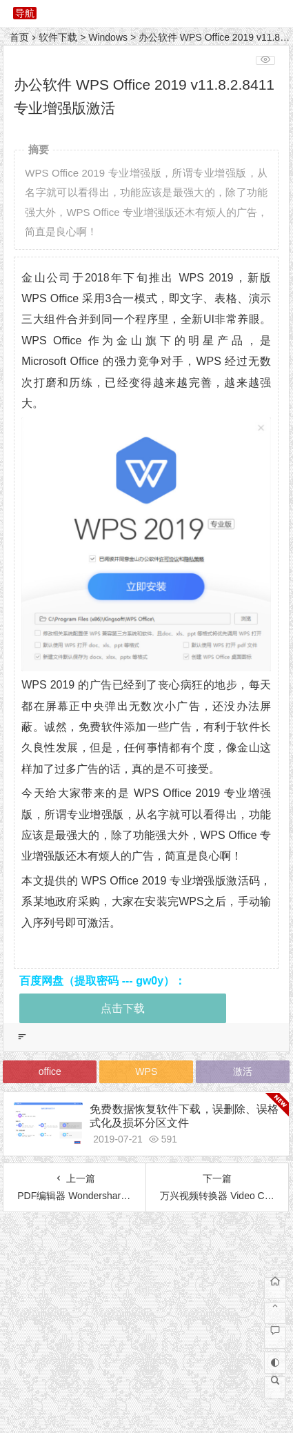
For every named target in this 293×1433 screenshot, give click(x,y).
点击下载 (123, 1008)
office (50, 1071)
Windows (108, 37)
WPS (146, 1071)
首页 (19, 37)
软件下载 (58, 37)
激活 (242, 1071)
